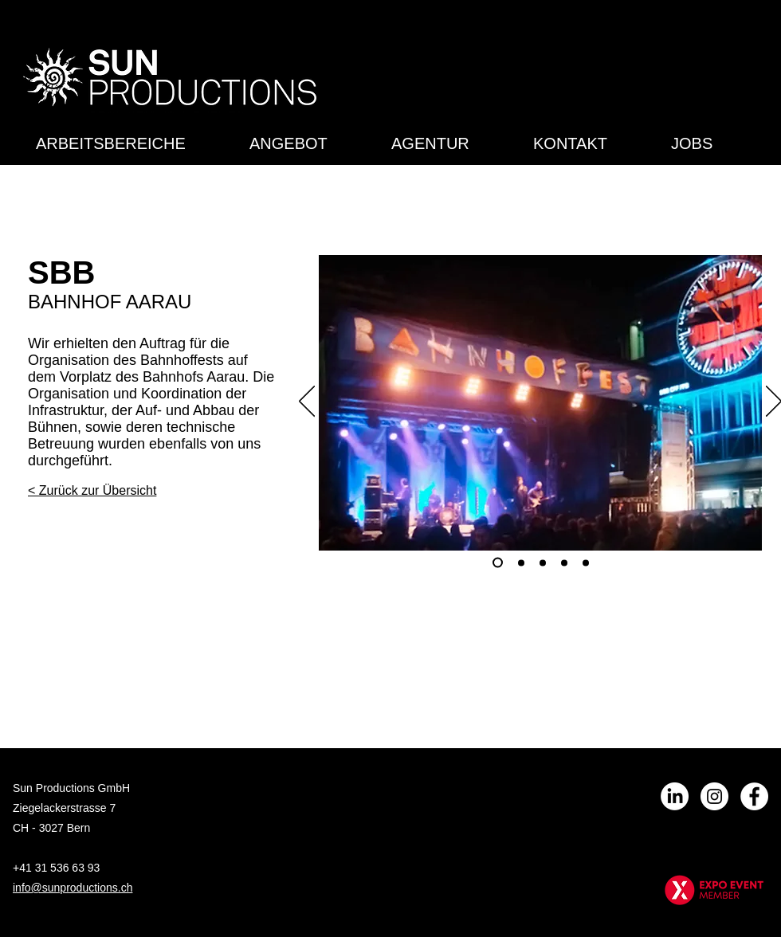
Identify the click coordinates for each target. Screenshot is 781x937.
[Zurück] (307, 402)
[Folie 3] (543, 562)
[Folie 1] (498, 563)
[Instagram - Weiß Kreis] (714, 796)
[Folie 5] (586, 562)
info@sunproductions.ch (72, 887)
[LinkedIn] (675, 796)
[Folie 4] (564, 562)
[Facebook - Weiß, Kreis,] (754, 796)
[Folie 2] (521, 562)
